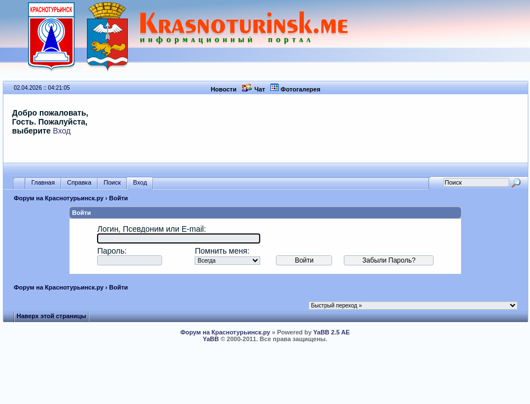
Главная (43, 182)
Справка (79, 182)
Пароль (111, 250)
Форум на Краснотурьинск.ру (58, 198)
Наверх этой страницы (51, 316)
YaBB (210, 339)
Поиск (112, 182)
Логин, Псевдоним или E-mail (150, 228)
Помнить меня (221, 250)
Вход (62, 130)
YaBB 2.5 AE (332, 332)
